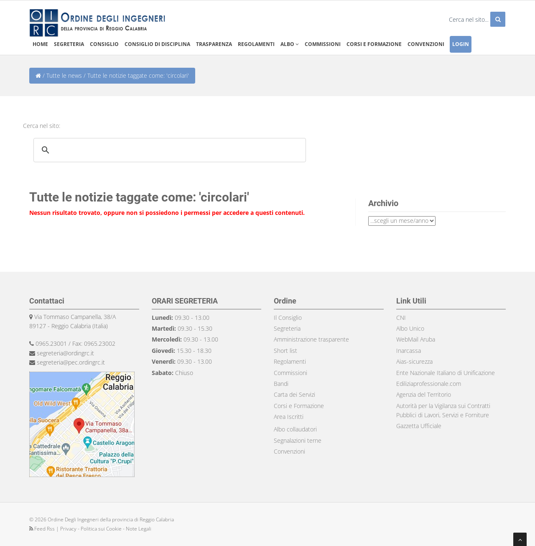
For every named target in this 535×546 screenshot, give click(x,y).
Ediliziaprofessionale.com (428, 384)
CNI (401, 317)
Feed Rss (42, 528)
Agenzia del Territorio (423, 394)
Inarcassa (408, 351)
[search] (168, 150)
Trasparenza (214, 44)
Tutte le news (64, 75)
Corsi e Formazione (299, 406)
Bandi (281, 384)
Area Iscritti (288, 417)
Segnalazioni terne (297, 440)
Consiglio (104, 44)
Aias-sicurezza (414, 361)
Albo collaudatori (295, 429)
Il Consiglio (288, 317)
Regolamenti (256, 44)
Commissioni (323, 44)
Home (40, 44)
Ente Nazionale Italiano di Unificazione (445, 373)
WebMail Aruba (415, 339)
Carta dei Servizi (294, 394)
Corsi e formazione (374, 44)
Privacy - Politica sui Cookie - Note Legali (105, 528)
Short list (285, 351)
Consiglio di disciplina (157, 44)
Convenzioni (426, 44)
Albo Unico (410, 328)
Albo (289, 44)
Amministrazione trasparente (311, 339)
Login (460, 44)
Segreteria (69, 44)
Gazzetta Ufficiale (418, 426)
